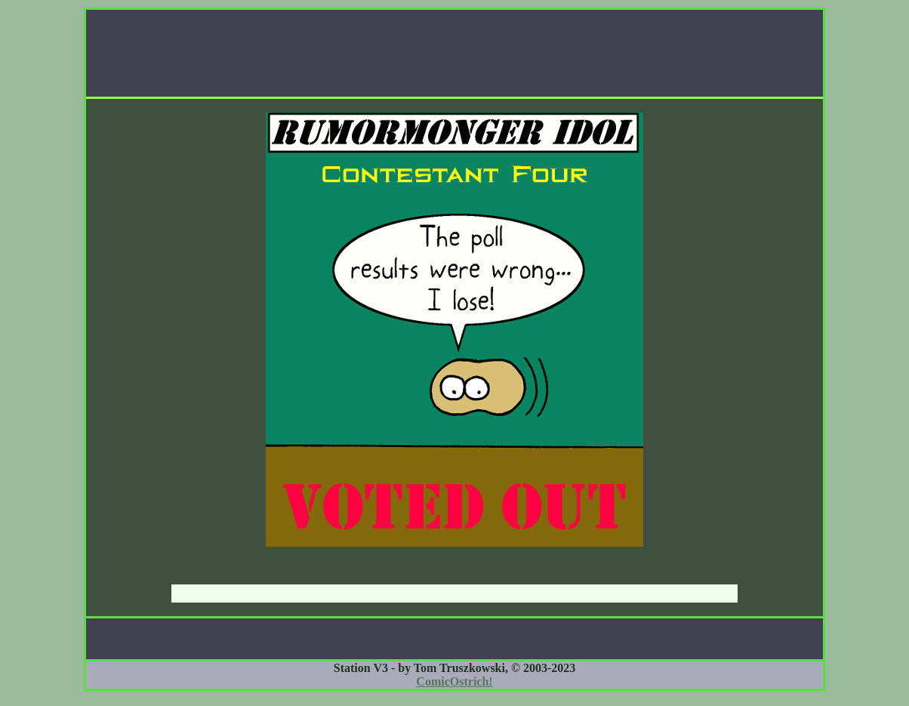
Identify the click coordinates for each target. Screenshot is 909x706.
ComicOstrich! (454, 681)
